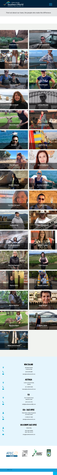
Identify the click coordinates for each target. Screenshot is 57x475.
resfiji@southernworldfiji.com (29, 404)
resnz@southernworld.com (29, 374)
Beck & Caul (9, 469)
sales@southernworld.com (29, 419)
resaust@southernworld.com (29, 389)
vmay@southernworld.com (29, 434)
